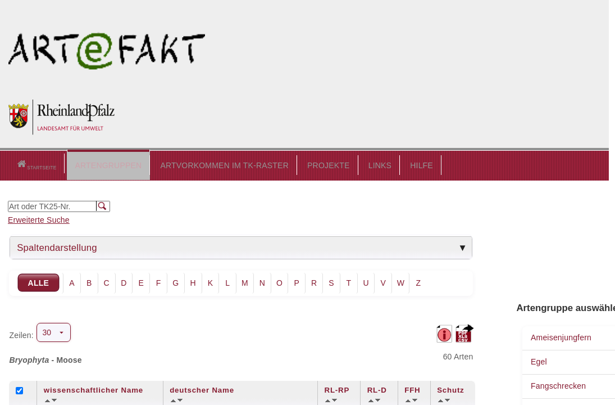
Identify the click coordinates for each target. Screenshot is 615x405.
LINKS (351, 163)
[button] (80, 164)
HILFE (393, 163)
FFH (412, 388)
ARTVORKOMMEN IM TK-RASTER (196, 163)
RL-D (377, 388)
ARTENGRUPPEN (80, 163)
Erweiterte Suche (39, 218)
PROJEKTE (300, 163)
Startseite (22, 164)
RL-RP (336, 388)
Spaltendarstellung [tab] (57, 246)
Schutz (450, 388)
